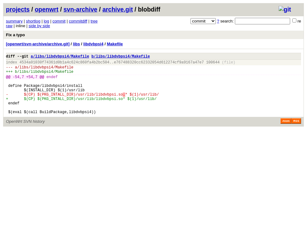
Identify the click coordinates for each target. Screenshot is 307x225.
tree (94, 21)
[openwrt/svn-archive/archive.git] (38, 44)
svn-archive (80, 9)
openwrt (46, 9)
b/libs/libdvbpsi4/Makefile (121, 57)
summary (14, 21)
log (46, 21)
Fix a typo (15, 34)
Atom (286, 133)
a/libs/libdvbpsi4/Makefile (60, 57)
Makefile (115, 44)
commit (59, 21)
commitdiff (78, 21)
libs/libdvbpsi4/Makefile (46, 69)
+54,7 (31, 81)
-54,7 (18, 81)
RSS (296, 133)
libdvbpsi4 (93, 44)
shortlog (33, 21)
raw (9, 25)
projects (18, 9)
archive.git (117, 9)
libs (76, 44)
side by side (39, 25)
